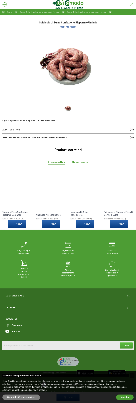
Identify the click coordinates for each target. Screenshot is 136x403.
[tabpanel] (68, 201)
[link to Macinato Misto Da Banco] (51, 188)
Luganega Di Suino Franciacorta (79, 213)
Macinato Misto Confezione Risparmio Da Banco (15, 213)
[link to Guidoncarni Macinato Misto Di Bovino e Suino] (119, 188)
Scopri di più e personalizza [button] (21, 397)
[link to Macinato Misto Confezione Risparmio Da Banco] (17, 188)
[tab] (56, 162)
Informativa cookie (107, 384)
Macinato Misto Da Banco (48, 214)
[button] (132, 375)
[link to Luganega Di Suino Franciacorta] (85, 188)
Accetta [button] (125, 397)
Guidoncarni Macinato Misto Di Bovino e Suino (118, 213)
